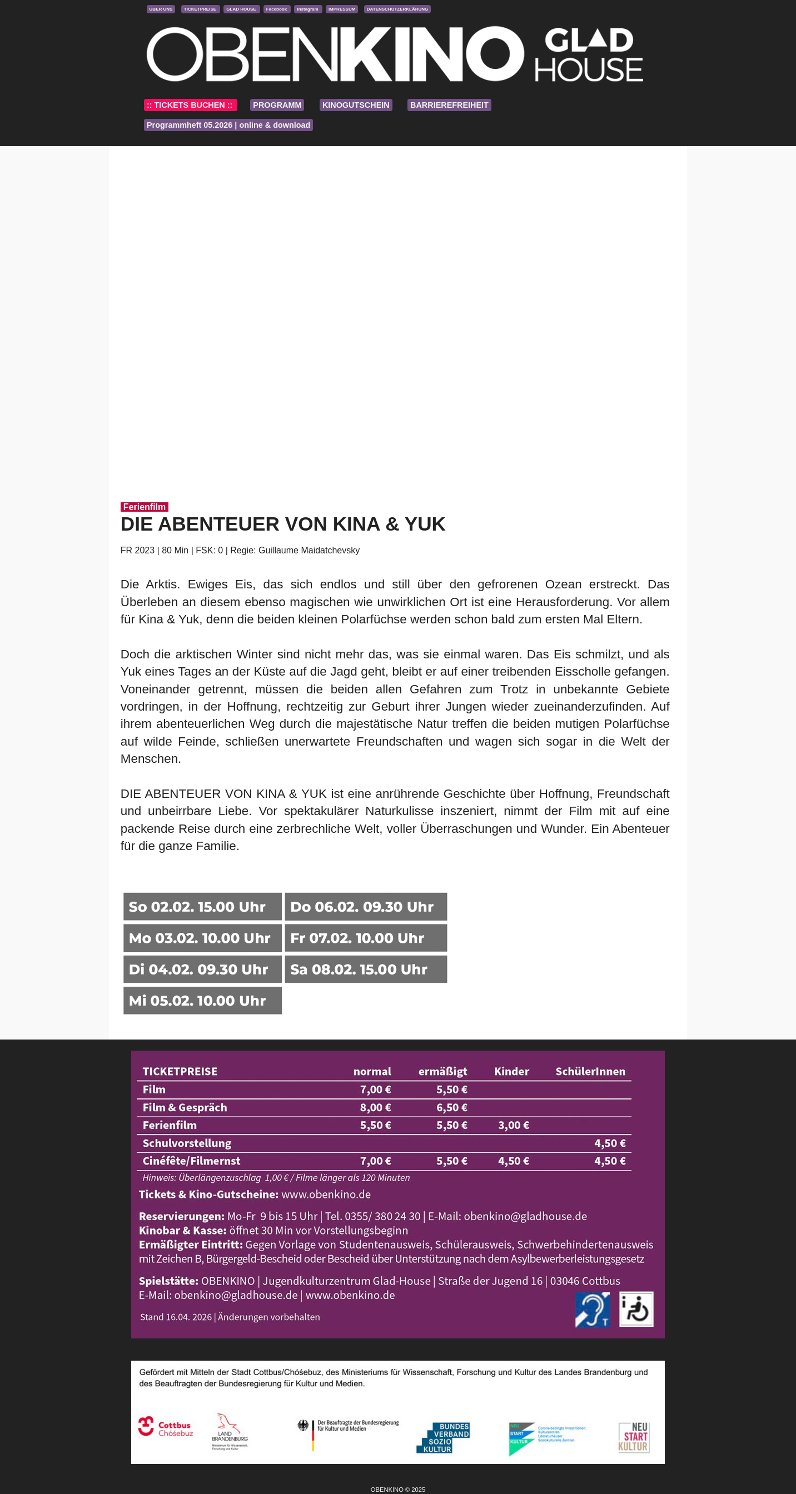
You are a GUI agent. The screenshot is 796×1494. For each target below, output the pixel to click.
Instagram (308, 9)
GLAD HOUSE (241, 9)
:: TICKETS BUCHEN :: (191, 105)
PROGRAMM (277, 105)
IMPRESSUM (342, 9)
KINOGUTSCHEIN (356, 105)
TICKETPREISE (200, 9)
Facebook (277, 9)
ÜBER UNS (161, 9)
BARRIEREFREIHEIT (449, 105)
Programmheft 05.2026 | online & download (228, 125)
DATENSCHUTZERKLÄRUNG (398, 9)
